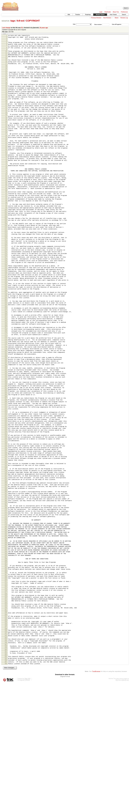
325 (6, 709)
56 (6, 149)
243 (6, 540)
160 (6, 364)
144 (6, 332)
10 (6, 54)
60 (6, 157)
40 (6, 115)
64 (6, 165)
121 (6, 283)
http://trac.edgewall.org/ (122, 792)
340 (6, 739)
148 (6, 340)
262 (6, 579)
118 (6, 277)
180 (6, 407)
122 (6, 285)
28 (6, 91)
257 (6, 568)
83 (6, 204)
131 (6, 305)
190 (6, 427)
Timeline (77, 14)
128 (6, 298)
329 (6, 716)
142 (6, 328)
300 (6, 658)
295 (6, 648)
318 (6, 695)
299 (6, 656)
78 (6, 194)
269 (6, 593)
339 (6, 737)
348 (6, 755)
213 (6, 476)
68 (6, 174)
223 (6, 497)
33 (6, 101)
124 (6, 290)
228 (6, 508)
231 (6, 514)
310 (6, 678)
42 (6, 120)
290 (6, 637)
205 (6, 459)
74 (6, 186)
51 (6, 138)
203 (6, 455)
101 (6, 242)
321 (6, 701)
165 (6, 375)
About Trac (116, 12)
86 (6, 211)
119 (6, 279)
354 (6, 767)
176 (6, 398)
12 (6, 58)
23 (6, 80)
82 (6, 202)
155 (6, 355)
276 (6, 608)
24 (6, 82)
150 (6, 344)
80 (6, 198)
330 (6, 719)
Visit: (74, 24)
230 (6, 512)
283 (6, 623)
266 (6, 587)
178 (6, 402)
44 (6, 124)
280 (6, 616)
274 (6, 604)
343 (6, 745)
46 (6, 128)
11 (6, 56)
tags (12, 20)
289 (6, 635)
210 (6, 470)
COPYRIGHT (33, 20)
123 (6, 287)
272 (6, 600)
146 (6, 336)
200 (6, 448)
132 (6, 306)
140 (6, 324)
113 (6, 267)
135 (6, 313)
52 (6, 140)
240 (6, 533)
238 (6, 529)
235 (6, 522)
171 (6, 388)
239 (6, 531)
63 (6, 163)
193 (6, 434)
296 (6, 650)
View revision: (98, 24)
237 (6, 527)
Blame (116, 17)
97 (6, 234)
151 (6, 347)
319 (6, 696)
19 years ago (43, 27)
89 (6, 217)
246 (6, 545)
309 (6, 676)
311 (6, 680)
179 (6, 405)
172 (6, 390)
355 (6, 769)
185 (6, 417)
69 (6, 176)
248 (6, 549)
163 (6, 371)
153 (6, 350)
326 (6, 711)
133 (6, 309)
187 (6, 421)
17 (6, 68)
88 (6, 215)
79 (6, 196)
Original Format (65, 789)
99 (6, 238)
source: (6, 20)
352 (6, 763)
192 (6, 432)
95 (6, 230)
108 (6, 257)
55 (6, 147)
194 (6, 436)
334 (6, 726)
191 (6, 430)
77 (6, 192)
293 (6, 644)
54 (6, 145)
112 (6, 265)
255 (6, 564)
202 (6, 453)
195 (6, 438)
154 (6, 353)
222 (6, 495)
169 (6, 383)
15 (6, 64)
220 (6, 491)
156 (6, 356)
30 (6, 94)
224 (6, 499)
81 (6, 200)
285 (6, 627)
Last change (6, 27)
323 (6, 705)
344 (6, 747)
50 (6, 137)
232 (6, 516)
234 (6, 520)
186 (6, 419)
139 (6, 322)
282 (6, 620)
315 (6, 688)
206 (6, 461)
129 (6, 300)
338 (6, 735)
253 (6, 560)
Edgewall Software (24, 792)
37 (6, 109)
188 (6, 424)
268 (6, 591)
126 (6, 294)
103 (6, 247)
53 (22, 27)
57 (6, 151)
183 (6, 413)
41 (6, 118)
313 (6, 684)
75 (6, 188)
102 (6, 245)
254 (6, 562)
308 (6, 674)
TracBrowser (96, 784)
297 (6, 652)
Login (100, 12)
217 (6, 484)
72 (6, 182)
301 (6, 660)
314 (6, 686)
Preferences (124, 12)
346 (6, 751)
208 (6, 465)
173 (6, 392)
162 (6, 369)
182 (6, 411)
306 (6, 670)
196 (6, 440)
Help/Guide (107, 12)
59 (6, 155)
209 (6, 467)
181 (6, 409)
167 (6, 379)
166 (6, 377)
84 (6, 207)
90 (6, 219)
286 (6, 629)
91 (6, 221)
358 (6, 776)
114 (6, 269)
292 (6, 641)
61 (6, 159)
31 (6, 97)
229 (6, 510)
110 (6, 261)
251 (6, 556)
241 (6, 535)
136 (6, 315)
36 (6, 107)
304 (6, 666)
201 (6, 451)
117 (6, 275)
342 (6, 743)
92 (6, 223)
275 (6, 606)
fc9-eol (20, 20)
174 (6, 394)
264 (6, 583)
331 (6, 720)
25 (6, 85)
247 (6, 547)
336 (6, 731)
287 (6, 631)
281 (6, 618)
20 (6, 74)
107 (6, 255)
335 (6, 728)
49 (6, 134)
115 (6, 271)
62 (6, 161)
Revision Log (124, 17)
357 (6, 773)
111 (6, 263)
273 (6, 602)
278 (6, 612)
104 (6, 249)
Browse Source (100, 14)
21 (6, 76)
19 (6, 72)
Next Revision (107, 17)
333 (6, 725)
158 (6, 361)
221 (6, 493)
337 (6, 733)
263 (6, 581)
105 (6, 251)
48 (6, 132)
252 (6, 558)
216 (6, 482)
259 (6, 573)
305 (6, 668)
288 (6, 633)
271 (6, 598)
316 (6, 690)
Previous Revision (96, 17)
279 (6, 614)
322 (6, 703)
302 (6, 662)
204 (6, 457)
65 (6, 168)
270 (6, 595)
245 (6, 543)
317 (6, 693)
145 (6, 334)
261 (6, 576)
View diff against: (120, 24)
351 (6, 761)
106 (6, 253)
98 (6, 236)
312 (6, 682)
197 (6, 443)
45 (6, 126)
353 (6, 765)
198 (6, 444)
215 (6, 480)
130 (6, 303)
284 (6, 625)
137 (6, 317)
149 (6, 342)
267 (6, 589)
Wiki (69, 14)
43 (6, 122)
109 (6, 259)
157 (6, 358)
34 (6, 103)
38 (6, 112)
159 (6, 363)
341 (6, 741)
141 (6, 326)
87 (6, 213)
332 (6, 722)
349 (6, 757)
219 (6, 489)
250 (6, 554)
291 (6, 639)
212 (6, 474)
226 (6, 504)
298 (6, 654)
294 (6, 646)
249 (6, 551)
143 (6, 330)
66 (6, 170)
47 (6, 130)
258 (6, 570)
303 (6, 664)
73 (6, 184)
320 (6, 699)
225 (6, 502)
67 (6, 172)
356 (6, 771)
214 (6, 478)
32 (6, 99)
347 (6, 753)
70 (6, 178)
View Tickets (113, 14)
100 (6, 240)
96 (6, 232)
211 (6, 472)
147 (6, 338)
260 (6, 574)
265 (6, 585)
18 (6, 70)
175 (6, 396)
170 (6, 386)
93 (6, 226)
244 (6, 541)
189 (6, 426)
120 (6, 281)
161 (6, 367)
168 (6, 381)
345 (6, 749)
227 (6, 506)
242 (6, 537)
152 (6, 348)
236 (6, 524)
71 (6, 180)
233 (6, 518)
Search (124, 14)
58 (6, 153)
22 (6, 78)
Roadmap (88, 14)
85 (6, 209)
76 (6, 190)
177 (6, 400)
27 (6, 88)
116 (6, 273)
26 (6, 87)
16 (6, 66)
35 (6, 105)
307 (6, 672)
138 (6, 319)
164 (6, 373)
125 (6, 292)
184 (6, 415)
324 (6, 707)
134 (6, 311)
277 (6, 610)
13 (6, 60)
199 (6, 446)
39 (6, 113)
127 (6, 296)
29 (6, 92)
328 (6, 715)
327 (6, 713)
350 (6, 759)
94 (6, 228)
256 (6, 566)
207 (6, 463)
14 (6, 62)
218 (6, 486)
